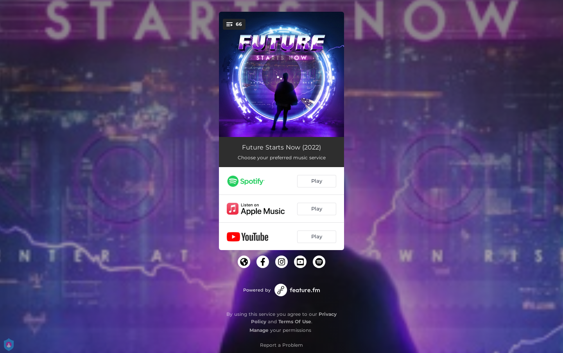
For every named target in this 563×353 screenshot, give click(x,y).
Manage (259, 330)
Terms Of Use (294, 321)
